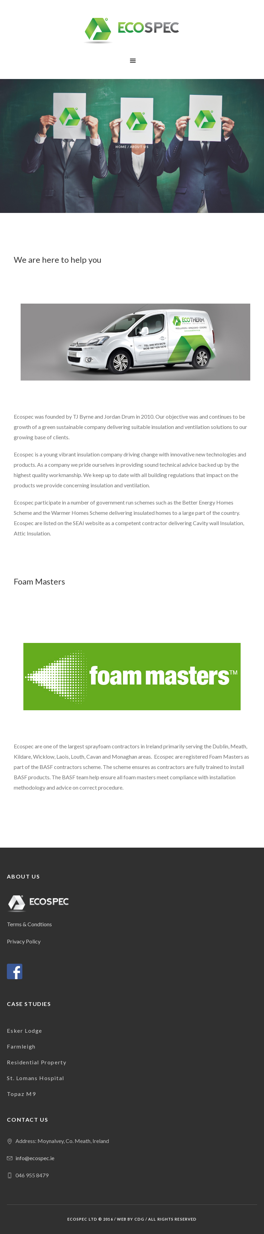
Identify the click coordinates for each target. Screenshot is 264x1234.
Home (121, 147)
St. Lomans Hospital (35, 1078)
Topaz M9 (21, 1093)
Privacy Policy (24, 941)
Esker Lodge (24, 1030)
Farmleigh (21, 1046)
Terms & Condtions (29, 924)
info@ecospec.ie (34, 1158)
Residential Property (36, 1062)
